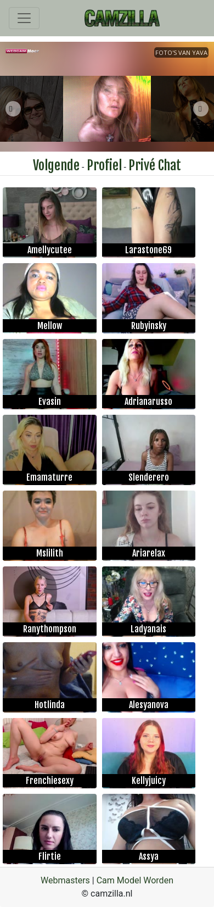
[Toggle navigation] (24, 18)
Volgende (56, 165)
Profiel (104, 165)
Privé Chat (154, 165)
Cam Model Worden (135, 880)
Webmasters (65, 880)
